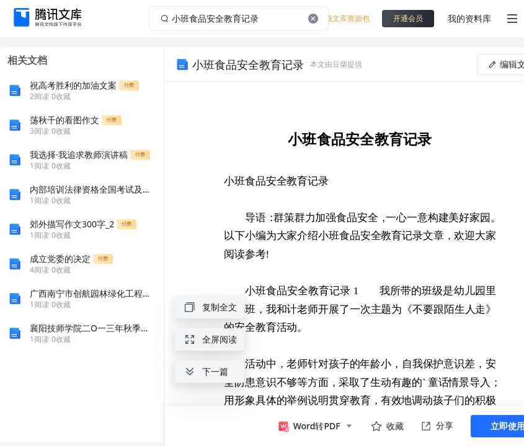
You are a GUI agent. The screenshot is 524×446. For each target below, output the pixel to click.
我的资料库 (469, 18)
